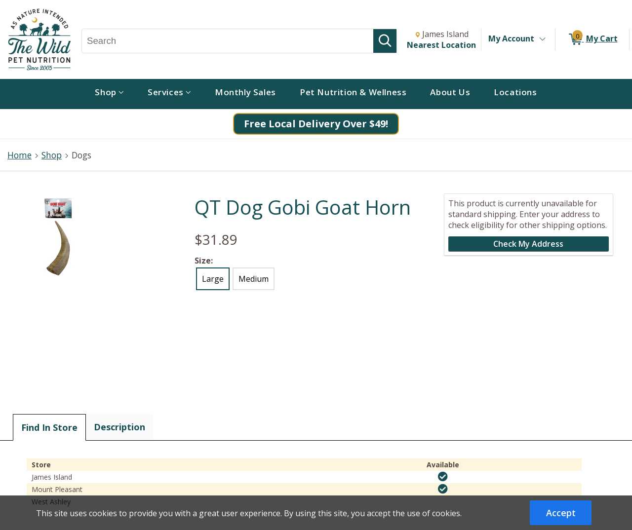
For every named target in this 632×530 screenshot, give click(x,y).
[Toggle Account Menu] (542, 39)
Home (19, 155)
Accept (561, 513)
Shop (51, 155)
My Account (511, 38)
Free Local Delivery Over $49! (316, 123)
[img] (443, 477)
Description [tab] (119, 427)
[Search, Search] (227, 41)
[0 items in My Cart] (592, 39)
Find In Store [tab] (49, 427)
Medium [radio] (253, 278)
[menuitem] (109, 94)
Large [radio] (213, 278)
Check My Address (528, 243)
